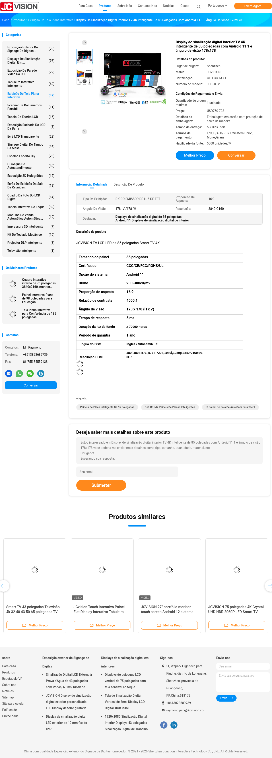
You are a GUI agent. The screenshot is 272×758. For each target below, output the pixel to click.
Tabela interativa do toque (30, 207)
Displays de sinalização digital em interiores (124, 662)
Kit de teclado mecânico (30, 234)
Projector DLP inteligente (30, 242)
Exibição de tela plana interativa (30, 95)
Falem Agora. (253, 6)
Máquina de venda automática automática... (30, 216)
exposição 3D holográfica (30, 175)
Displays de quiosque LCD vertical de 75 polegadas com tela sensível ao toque (125, 681)
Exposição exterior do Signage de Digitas (65, 662)
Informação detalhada (91, 184)
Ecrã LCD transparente (30, 136)
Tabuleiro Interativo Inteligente (30, 83)
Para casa (9, 666)
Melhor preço (195, 155)
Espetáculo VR (12, 678)
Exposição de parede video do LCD (30, 72)
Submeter (101, 485)
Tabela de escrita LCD (30, 117)
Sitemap (8, 697)
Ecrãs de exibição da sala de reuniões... (30, 185)
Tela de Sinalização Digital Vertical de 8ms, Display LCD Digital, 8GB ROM (125, 702)
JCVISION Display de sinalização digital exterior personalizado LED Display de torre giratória (68, 702)
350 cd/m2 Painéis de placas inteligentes (170, 407)
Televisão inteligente (30, 250)
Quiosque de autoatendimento (30, 165)
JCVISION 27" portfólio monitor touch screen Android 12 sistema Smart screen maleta (167, 612)
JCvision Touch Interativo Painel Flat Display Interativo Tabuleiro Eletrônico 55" (99, 612)
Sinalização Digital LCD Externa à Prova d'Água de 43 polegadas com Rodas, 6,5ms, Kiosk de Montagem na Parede (69, 681)
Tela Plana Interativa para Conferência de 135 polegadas (39, 313)
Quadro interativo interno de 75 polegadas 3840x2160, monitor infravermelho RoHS (39, 283)
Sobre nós (9, 685)
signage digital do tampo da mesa (30, 146)
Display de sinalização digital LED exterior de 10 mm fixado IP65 (66, 723)
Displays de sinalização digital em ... (30, 60)
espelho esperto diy (30, 156)
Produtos (8, 672)
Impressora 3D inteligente (30, 226)
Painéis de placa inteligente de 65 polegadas (107, 407)
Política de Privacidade (10, 713)
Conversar (31, 385)
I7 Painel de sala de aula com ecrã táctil (230, 407)
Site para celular (13, 703)
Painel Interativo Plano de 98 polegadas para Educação (38, 298)
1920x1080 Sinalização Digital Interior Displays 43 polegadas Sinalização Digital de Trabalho (126, 723)
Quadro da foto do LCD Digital (30, 197)
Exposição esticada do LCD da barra (30, 126)
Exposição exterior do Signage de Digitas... (30, 49)
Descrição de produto (128, 184)
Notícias (8, 691)
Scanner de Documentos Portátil (30, 107)
